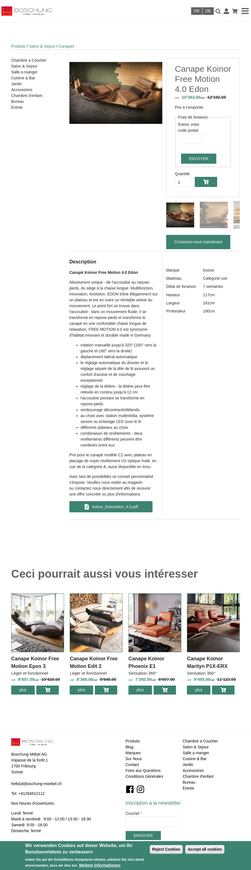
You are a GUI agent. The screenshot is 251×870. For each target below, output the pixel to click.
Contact (132, 764)
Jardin (16, 84)
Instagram (140, 789)
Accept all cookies (205, 849)
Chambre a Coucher (28, 60)
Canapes (66, 46)
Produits (18, 46)
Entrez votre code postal (188, 127)
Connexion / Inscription (226, 11)
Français (196, 11)
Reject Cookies (166, 849)
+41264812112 (31, 793)
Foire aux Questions (143, 770)
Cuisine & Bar (23, 78)
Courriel (134, 813)
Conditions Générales (144, 776)
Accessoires (21, 89)
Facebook (130, 789)
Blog (129, 747)
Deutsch (208, 11)
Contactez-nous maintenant (198, 242)
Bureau (17, 101)
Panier (235, 11)
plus (27, 691)
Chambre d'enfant (26, 95)
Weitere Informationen (99, 865)
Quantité (182, 174)
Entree (17, 107)
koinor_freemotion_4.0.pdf (115, 507)
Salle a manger (24, 72)
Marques (133, 753)
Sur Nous (134, 758)
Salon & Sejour (42, 46)
